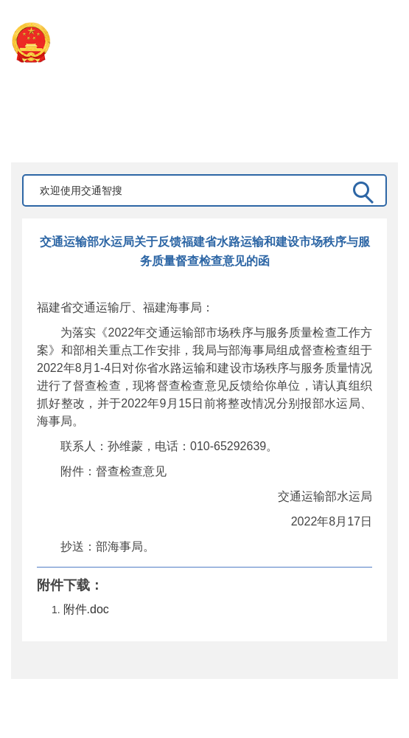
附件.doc (86, 609)
